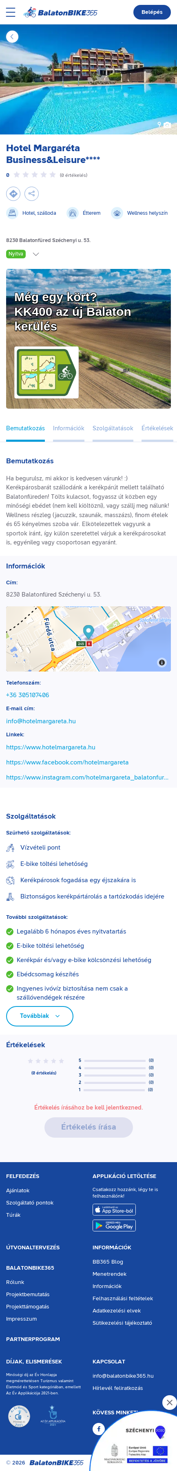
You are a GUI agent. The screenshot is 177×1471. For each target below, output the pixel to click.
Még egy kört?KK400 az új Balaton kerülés (72, 311)
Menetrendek (109, 1274)
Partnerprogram (33, 1339)
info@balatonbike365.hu (123, 1376)
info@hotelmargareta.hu (41, 721)
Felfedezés (22, 1176)
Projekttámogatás (27, 1306)
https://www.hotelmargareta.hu (50, 747)
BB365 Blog (108, 1262)
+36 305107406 (27, 695)
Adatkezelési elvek (117, 1311)
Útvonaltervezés (33, 1247)
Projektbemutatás (28, 1294)
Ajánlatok (17, 1190)
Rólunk (15, 1282)
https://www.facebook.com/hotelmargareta (67, 762)
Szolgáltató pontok (29, 1203)
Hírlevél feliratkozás (118, 1388)
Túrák (13, 1215)
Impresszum (21, 1319)
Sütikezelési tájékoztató (122, 1323)
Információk (112, 1247)
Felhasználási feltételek (123, 1298)
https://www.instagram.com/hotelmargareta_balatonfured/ (88, 777)
